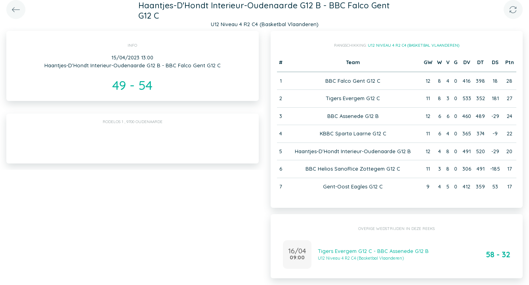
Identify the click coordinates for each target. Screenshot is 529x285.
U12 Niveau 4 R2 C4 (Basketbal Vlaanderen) (413, 45)
